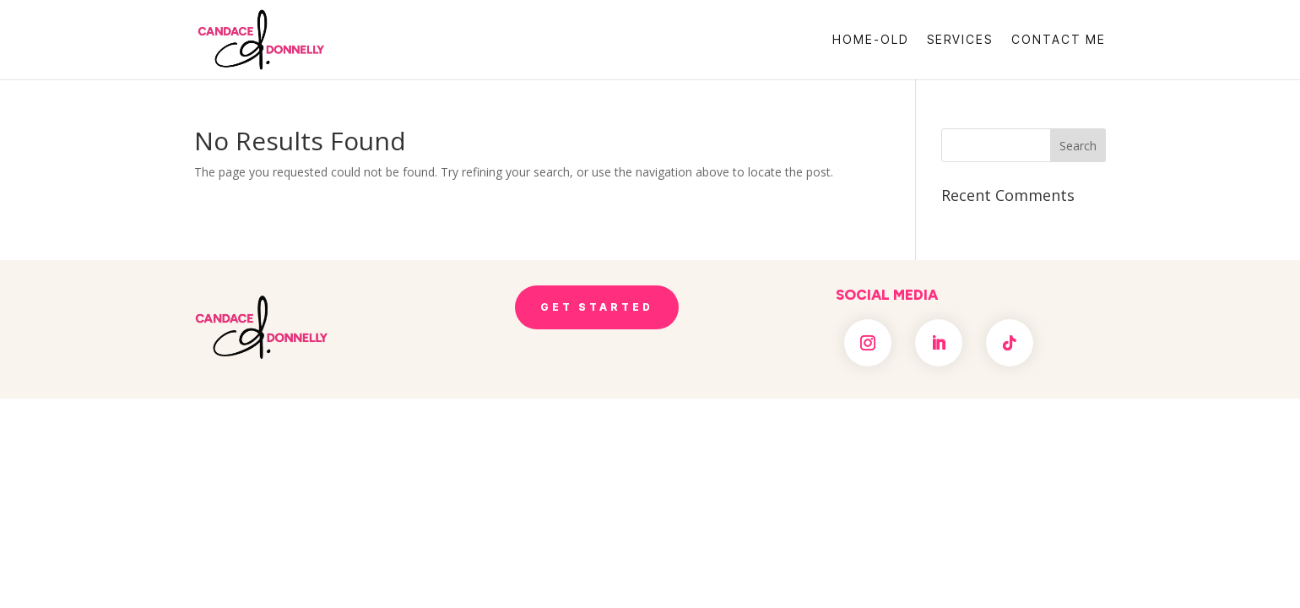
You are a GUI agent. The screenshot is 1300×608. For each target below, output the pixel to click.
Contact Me (1058, 40)
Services (960, 40)
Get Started (596, 307)
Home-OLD (870, 40)
